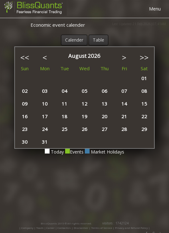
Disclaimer (81, 228)
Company (27, 228)
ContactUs (64, 228)
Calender (74, 40)
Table (98, 40)
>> (144, 57)
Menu (155, 9)
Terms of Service (101, 228)
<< (24, 57)
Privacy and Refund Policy (131, 228)
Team (40, 228)
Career (50, 228)
